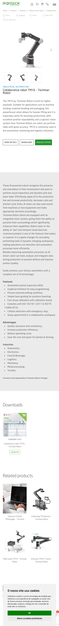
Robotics (23, 11)
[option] (29, 50)
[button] (51, 50)
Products (13, 11)
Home (5, 11)
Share (35, 15)
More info (49, 15)
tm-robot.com (11, 20)
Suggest (22, 15)
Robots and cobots (36, 11)
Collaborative (51, 11)
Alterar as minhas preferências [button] (29, 618)
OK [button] (29, 613)
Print (7, 15)
